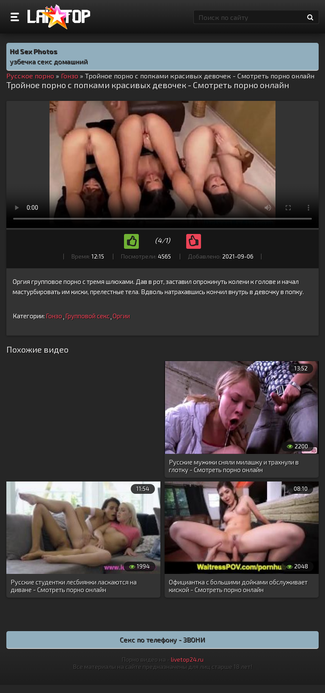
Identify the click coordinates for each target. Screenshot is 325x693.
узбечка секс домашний (49, 61)
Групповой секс (87, 316)
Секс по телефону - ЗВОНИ (162, 639)
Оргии (121, 316)
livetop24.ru (187, 659)
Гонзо (54, 316)
